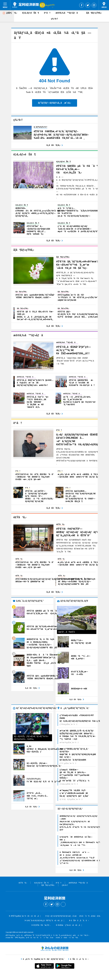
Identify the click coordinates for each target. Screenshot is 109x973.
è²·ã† (47, 13)
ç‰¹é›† (54, 18)
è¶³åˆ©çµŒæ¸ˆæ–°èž (25, 5)
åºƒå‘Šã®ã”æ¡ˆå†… (42, 925)
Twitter (87, 5)
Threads (63, 904)
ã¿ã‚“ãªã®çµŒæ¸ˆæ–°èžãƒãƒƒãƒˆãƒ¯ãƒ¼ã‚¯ (54, 949)
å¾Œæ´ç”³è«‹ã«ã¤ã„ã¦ (70, 925)
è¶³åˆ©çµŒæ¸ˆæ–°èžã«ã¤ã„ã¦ (26, 916)
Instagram (94, 5)
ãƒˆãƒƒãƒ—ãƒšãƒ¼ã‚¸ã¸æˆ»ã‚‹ (54, 103)
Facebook (81, 5)
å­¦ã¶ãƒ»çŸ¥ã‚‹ (94, 13)
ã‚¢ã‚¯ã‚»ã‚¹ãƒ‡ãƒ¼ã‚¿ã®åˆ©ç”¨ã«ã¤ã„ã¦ (45, 920)
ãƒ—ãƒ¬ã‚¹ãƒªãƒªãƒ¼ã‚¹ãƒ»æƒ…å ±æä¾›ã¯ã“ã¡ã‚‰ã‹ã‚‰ (73, 916)
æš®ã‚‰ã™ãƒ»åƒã (68, 13)
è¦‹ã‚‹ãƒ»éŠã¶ (30, 13)
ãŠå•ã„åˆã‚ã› (80, 920)
